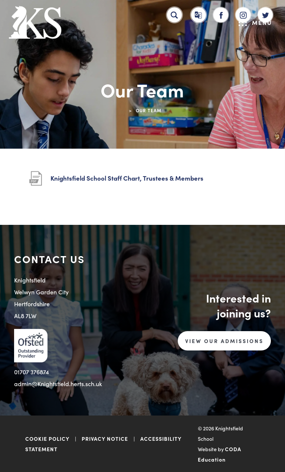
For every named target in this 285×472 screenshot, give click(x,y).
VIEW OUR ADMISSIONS (224, 341)
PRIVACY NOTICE (105, 438)
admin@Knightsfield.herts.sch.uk (58, 383)
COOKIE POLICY (47, 438)
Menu (255, 22)
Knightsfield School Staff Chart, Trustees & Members (126, 178)
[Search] (174, 14)
